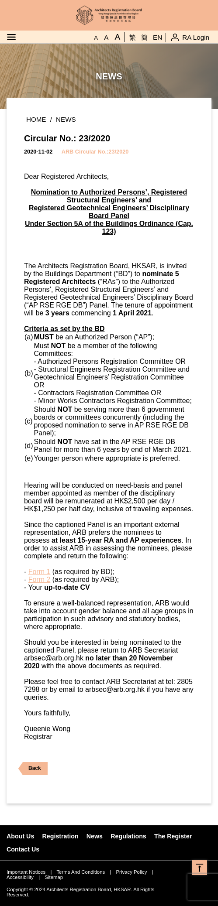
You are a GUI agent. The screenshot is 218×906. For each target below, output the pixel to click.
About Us (20, 836)
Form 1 (39, 571)
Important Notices (26, 872)
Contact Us (23, 849)
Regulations (128, 836)
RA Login (195, 37)
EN (157, 37)
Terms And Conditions (80, 872)
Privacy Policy (131, 872)
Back (29, 768)
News (66, 119)
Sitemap (54, 877)
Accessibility (20, 877)
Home (36, 119)
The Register (173, 836)
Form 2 (39, 579)
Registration (60, 836)
